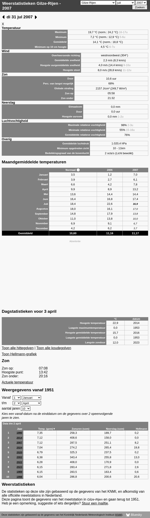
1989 (19, 471)
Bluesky (134, 515)
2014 (19, 437)
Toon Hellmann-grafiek (19, 354)
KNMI (119, 514)
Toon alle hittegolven (18, 348)
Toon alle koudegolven (53, 348)
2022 (19, 462)
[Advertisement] (75, 274)
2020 (19, 452)
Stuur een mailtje (95, 503)
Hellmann (141, 428)
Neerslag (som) (115, 428)
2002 (19, 457)
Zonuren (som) (80, 428)
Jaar (19, 428)
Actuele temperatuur (17, 382)
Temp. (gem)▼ (46, 428)
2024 (19, 447)
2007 (19, 442)
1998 (19, 476)
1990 (19, 432)
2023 (19, 467)
